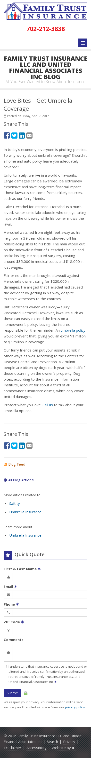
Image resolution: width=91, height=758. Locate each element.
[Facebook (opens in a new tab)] (7, 135)
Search (52, 741)
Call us (47, 404)
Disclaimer (12, 747)
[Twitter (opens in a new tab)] (14, 135)
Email (10, 586)
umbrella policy (73, 330)
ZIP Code (14, 621)
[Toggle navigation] (82, 43)
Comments (14, 639)
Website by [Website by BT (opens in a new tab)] (64, 747)
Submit (12, 693)
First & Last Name (22, 568)
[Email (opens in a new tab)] (29, 135)
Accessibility (36, 747)
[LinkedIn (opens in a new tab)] (22, 135)
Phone (11, 604)
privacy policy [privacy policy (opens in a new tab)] (75, 707)
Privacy (69, 741)
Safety (14, 503)
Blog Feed (14, 464)
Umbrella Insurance (25, 511)
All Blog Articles (19, 479)
